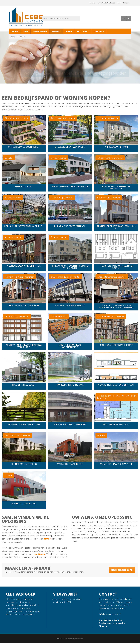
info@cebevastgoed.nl (110, 614)
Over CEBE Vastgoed (106, 3)
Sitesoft (79, 638)
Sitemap (103, 626)
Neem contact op (121, 569)
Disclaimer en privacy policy (112, 623)
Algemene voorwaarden (110, 620)
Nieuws (92, 3)
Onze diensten (123, 3)
